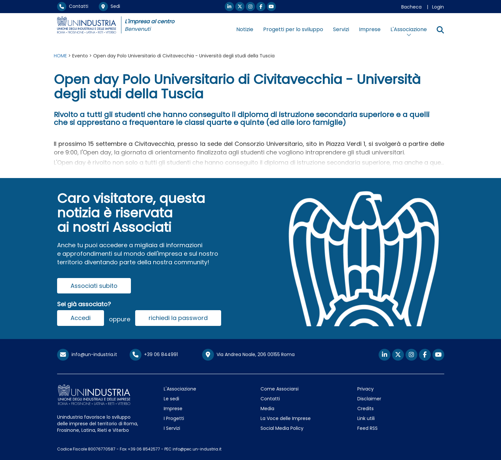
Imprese (370, 29)
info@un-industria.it (87, 354)
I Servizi (172, 428)
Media (267, 408)
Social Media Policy (282, 428)
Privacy (365, 389)
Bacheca (411, 7)
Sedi (109, 6)
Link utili (366, 418)
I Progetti (174, 418)
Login (438, 7)
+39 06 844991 (154, 354)
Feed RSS (367, 428)
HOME (60, 55)
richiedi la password (178, 318)
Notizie (244, 29)
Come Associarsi (280, 389)
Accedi (81, 318)
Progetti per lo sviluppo (293, 29)
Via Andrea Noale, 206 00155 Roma (248, 355)
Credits (365, 408)
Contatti (72, 6)
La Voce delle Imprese (286, 418)
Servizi (341, 29)
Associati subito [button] (94, 286)
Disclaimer (369, 398)
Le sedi (171, 398)
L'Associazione (180, 389)
